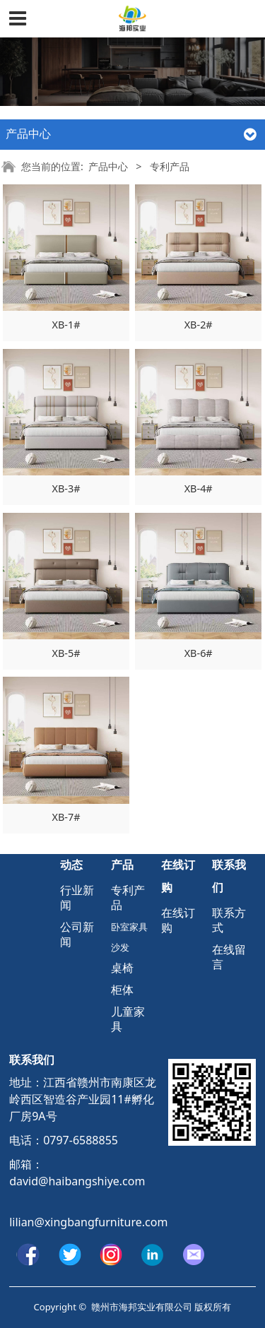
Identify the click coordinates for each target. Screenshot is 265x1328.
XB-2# (198, 324)
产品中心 (108, 166)
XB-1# (66, 324)
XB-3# (66, 488)
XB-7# (66, 817)
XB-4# (198, 488)
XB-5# (66, 653)
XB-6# (198, 653)
